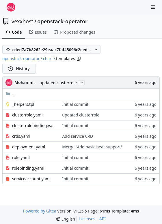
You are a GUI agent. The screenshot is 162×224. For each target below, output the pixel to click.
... (81, 82)
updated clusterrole (58, 82)
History (19, 68)
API (102, 218)
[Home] (11, 7)
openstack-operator (62, 21)
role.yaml (21, 157)
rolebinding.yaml (28, 168)
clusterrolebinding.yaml (34, 125)
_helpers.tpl (23, 104)
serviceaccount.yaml (31, 178)
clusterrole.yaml (27, 115)
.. (9, 93)
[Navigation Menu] (153, 7)
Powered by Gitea (39, 211)
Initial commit (75, 104)
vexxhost (22, 21)
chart (48, 58)
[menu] (65, 219)
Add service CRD (77, 136)
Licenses (87, 218)
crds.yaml (21, 136)
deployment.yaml (28, 147)
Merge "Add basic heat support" (92, 147)
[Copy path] (79, 59)
